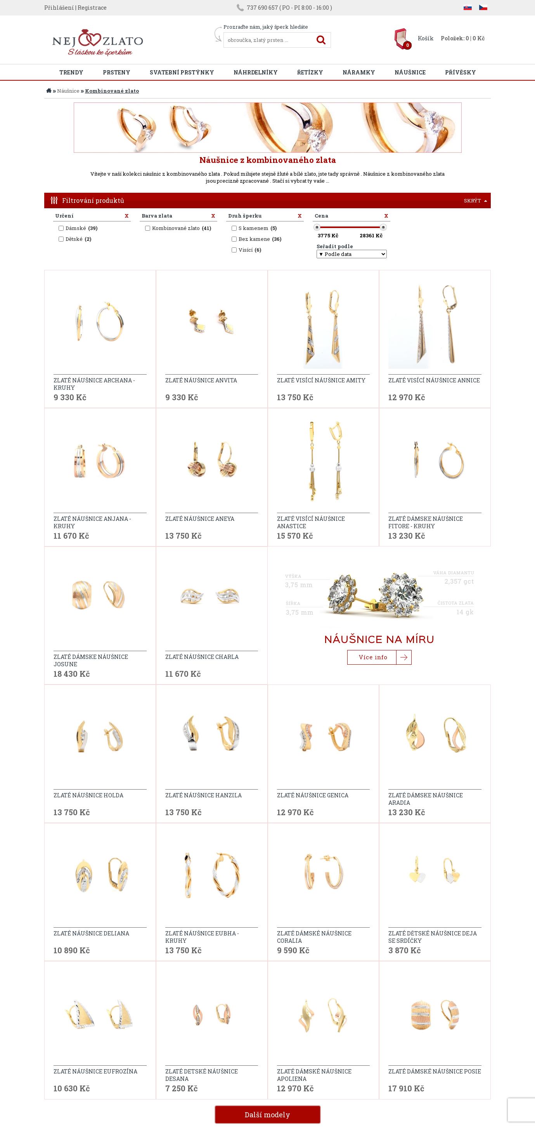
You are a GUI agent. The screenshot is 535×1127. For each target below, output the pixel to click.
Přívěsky (460, 72)
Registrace (92, 7)
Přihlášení (59, 7)
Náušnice (410, 72)
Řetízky (310, 72)
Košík (426, 38)
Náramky (359, 72)
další (479, 1047)
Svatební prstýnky (182, 72)
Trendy (71, 72)
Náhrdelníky (256, 72)
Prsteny (116, 72)
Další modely (267, 1027)
